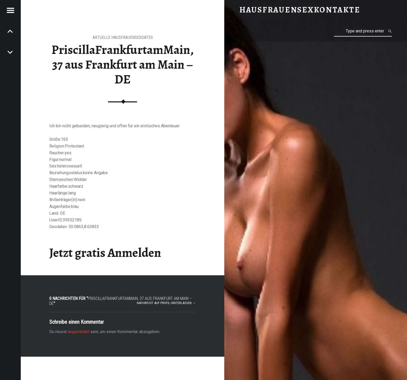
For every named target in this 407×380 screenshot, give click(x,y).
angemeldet (78, 331)
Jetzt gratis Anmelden (105, 252)
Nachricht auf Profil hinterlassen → (166, 303)
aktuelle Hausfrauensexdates (123, 37)
